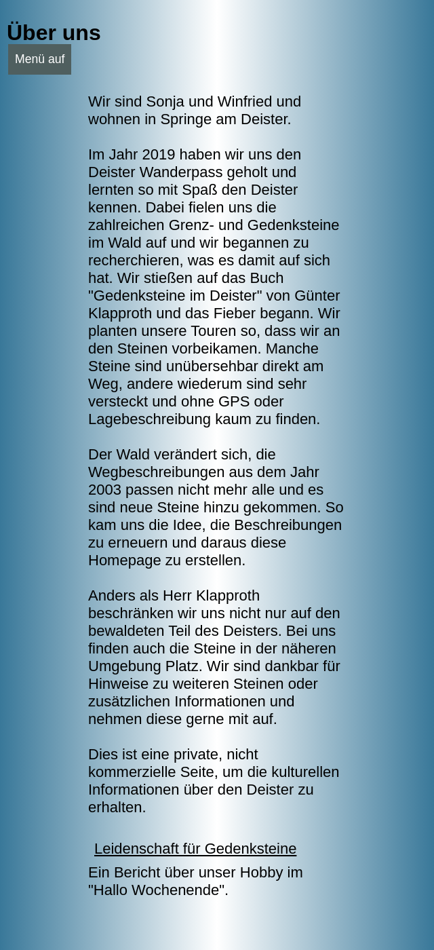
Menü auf (39, 59)
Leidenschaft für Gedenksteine (195, 848)
